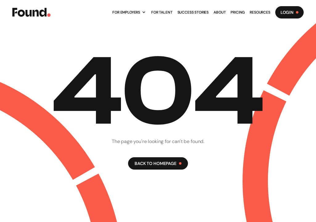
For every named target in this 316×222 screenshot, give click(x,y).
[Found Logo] (31, 12)
